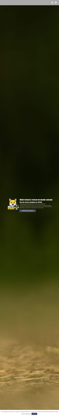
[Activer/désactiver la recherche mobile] (52, 2)
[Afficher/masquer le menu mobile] (56, 2)
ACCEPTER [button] (34, 413)
